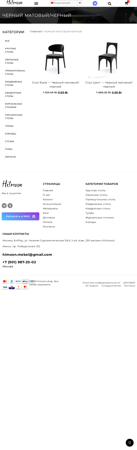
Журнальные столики (13, 105)
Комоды (10, 133)
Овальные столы (11, 61)
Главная (36, 31)
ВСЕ (7, 41)
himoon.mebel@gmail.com (27, 255)
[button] (36, 3)
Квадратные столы (13, 94)
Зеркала (10, 157)
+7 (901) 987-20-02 (19, 262)
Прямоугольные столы (15, 72)
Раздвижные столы (13, 83)
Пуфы (8, 149)
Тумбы (9, 126)
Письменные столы (13, 116)
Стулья (9, 141)
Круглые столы (10, 50)
